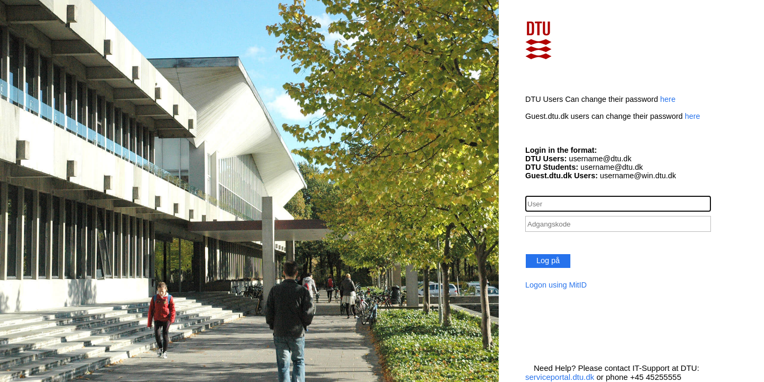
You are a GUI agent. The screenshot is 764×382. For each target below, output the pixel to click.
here (667, 99)
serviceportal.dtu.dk (559, 376)
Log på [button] (548, 260)
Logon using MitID (556, 285)
